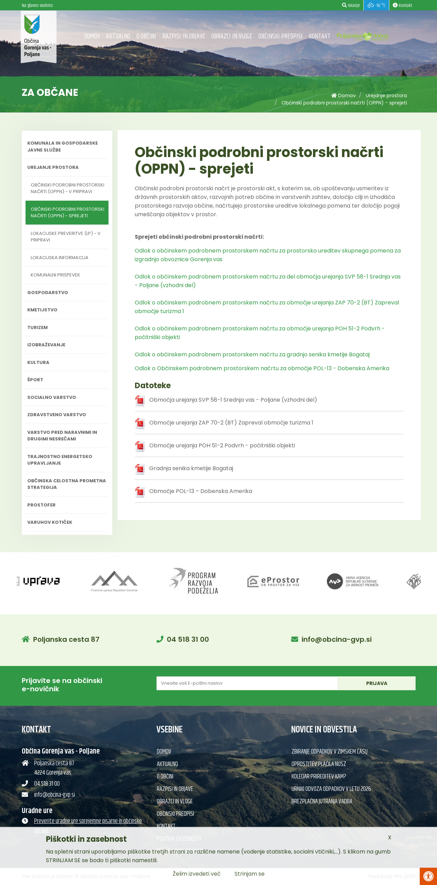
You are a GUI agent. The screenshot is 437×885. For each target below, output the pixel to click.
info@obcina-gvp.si (337, 639)
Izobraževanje (46, 344)
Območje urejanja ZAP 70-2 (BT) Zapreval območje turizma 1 (231, 423)
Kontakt (320, 36)
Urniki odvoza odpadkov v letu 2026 (331, 789)
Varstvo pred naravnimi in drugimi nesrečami (62, 435)
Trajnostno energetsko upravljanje (59, 460)
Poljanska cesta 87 (66, 639)
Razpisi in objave (183, 36)
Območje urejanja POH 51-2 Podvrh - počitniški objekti (222, 445)
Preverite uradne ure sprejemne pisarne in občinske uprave (88, 826)
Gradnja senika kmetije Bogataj (191, 468)
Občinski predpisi (280, 36)
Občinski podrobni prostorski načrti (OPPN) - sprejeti (344, 102)
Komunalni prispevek (55, 275)
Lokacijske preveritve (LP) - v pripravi (66, 237)
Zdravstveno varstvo (56, 414)
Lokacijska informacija (59, 257)
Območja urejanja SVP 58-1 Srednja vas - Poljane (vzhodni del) (233, 400)
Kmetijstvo (42, 310)
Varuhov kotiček (49, 522)
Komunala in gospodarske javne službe (62, 146)
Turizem (37, 327)
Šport (35, 379)
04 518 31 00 (188, 639)
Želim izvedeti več (197, 874)
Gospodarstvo (47, 292)
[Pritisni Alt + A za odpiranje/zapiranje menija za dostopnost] (428, 876)
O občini (146, 36)
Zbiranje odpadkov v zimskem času (330, 752)
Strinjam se (250, 874)
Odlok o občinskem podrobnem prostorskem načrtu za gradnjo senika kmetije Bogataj (252, 354)
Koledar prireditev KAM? (319, 777)
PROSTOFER (41, 505)
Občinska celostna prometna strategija (66, 484)
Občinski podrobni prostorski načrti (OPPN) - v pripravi (67, 188)
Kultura (38, 362)
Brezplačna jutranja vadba (322, 801)
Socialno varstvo (51, 397)
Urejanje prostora (386, 95)
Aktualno (118, 36)
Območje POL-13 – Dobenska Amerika (200, 491)
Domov (92, 36)
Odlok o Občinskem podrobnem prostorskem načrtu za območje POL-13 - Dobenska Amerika (262, 368)
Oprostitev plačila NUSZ (319, 764)
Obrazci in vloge (231, 36)
